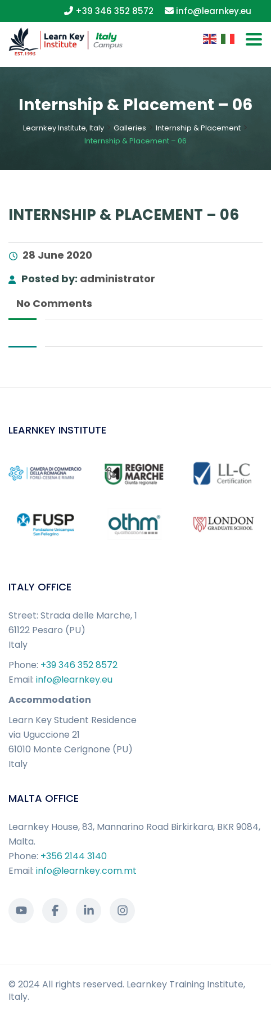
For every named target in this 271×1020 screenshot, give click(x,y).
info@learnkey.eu (74, 679)
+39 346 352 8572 (79, 664)
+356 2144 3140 (73, 856)
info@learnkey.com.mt (86, 870)
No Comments (53, 303)
